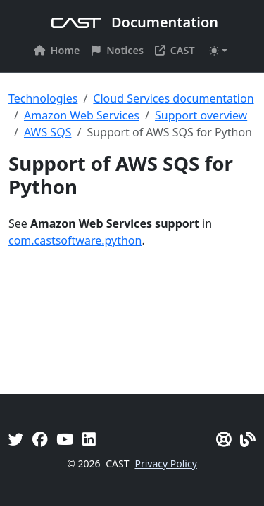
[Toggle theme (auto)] (218, 50)
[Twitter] (16, 439)
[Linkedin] (89, 439)
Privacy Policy (165, 463)
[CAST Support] (224, 439)
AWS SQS (47, 132)
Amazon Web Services (81, 115)
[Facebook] (40, 439)
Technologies (42, 98)
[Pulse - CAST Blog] (248, 439)
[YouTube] (64, 439)
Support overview (201, 115)
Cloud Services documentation (173, 98)
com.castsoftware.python (75, 240)
